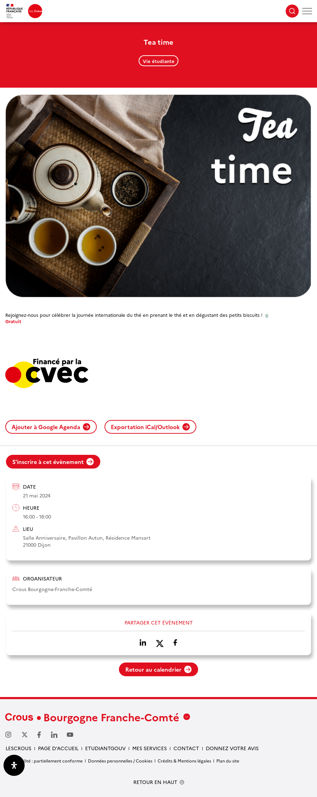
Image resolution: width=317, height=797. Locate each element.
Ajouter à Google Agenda (51, 427)
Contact (186, 748)
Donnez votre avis (232, 748)
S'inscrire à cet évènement (53, 461)
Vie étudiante (159, 61)
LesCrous (18, 748)
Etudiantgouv (105, 748)
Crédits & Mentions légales (184, 761)
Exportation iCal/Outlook (150, 427)
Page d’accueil (58, 748)
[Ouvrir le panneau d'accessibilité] (14, 765)
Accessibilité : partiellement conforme (44, 761)
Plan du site (227, 761)
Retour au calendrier (158, 669)
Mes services (149, 748)
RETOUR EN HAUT (155, 782)
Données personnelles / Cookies (120, 761)
